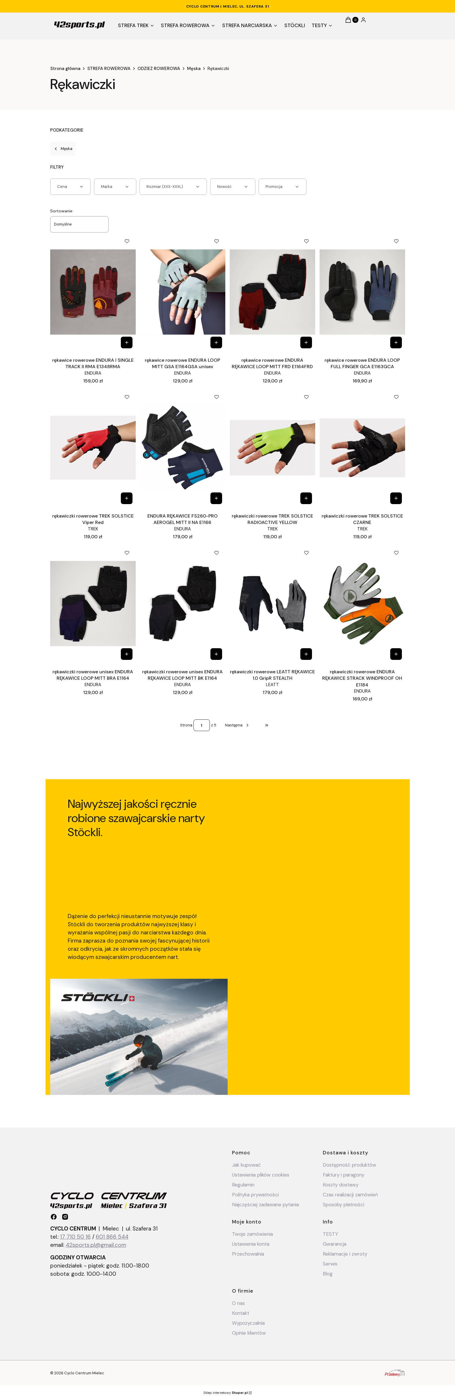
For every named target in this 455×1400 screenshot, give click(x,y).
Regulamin (243, 1184)
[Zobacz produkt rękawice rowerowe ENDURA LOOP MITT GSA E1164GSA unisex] (216, 342)
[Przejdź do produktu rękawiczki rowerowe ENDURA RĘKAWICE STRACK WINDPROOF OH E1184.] (362, 603)
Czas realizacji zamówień (350, 1194)
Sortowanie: (61, 211)
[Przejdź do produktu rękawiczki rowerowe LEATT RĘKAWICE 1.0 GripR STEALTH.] (272, 603)
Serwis (330, 1264)
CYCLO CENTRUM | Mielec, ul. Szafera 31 (227, 6)
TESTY (330, 1234)
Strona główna (65, 68)
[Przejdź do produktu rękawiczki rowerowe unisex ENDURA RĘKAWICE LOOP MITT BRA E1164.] (93, 603)
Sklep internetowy (225, 1393)
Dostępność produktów (349, 1165)
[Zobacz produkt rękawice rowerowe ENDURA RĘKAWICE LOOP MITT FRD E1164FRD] (306, 342)
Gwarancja (334, 1244)
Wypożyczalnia (248, 1323)
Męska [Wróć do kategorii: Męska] (62, 148)
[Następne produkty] (237, 725)
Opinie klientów (249, 1333)
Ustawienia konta (250, 1244)
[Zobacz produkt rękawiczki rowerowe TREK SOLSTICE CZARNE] (396, 498)
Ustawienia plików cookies (261, 1175)
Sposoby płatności (343, 1204)
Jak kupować (246, 1165)
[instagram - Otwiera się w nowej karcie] (65, 1216)
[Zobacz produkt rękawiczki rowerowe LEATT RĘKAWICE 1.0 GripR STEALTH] (306, 654)
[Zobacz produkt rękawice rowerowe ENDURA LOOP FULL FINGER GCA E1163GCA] (396, 342)
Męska (194, 68)
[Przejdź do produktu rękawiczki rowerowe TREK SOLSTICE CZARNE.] (362, 447)
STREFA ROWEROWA (108, 68)
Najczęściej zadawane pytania (265, 1204)
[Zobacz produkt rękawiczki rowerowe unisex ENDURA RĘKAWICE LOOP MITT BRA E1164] (126, 654)
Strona (186, 725)
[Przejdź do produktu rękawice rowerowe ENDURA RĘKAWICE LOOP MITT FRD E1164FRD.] (272, 292)
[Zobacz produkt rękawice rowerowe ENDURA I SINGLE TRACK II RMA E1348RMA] (126, 342)
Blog (328, 1273)
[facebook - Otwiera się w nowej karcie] (53, 1216)
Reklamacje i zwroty (345, 1254)
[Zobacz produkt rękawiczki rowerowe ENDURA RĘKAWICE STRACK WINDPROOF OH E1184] (396, 654)
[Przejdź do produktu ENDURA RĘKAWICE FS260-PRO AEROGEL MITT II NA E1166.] (182, 447)
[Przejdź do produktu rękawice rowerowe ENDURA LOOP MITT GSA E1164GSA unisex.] (182, 292)
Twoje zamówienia (252, 1234)
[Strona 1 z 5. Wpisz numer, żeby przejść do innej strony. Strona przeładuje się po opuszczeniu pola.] (201, 725)
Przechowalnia (248, 1254)
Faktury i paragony (343, 1175)
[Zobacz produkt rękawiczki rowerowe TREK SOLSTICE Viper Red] (126, 498)
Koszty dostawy (340, 1184)
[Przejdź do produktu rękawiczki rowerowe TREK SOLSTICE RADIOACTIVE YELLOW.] (272, 447)
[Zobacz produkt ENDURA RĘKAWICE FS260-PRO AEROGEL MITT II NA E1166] (216, 498)
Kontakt (240, 1313)
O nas (238, 1303)
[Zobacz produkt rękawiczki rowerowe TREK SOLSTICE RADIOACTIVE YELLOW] (306, 498)
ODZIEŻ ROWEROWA (158, 68)
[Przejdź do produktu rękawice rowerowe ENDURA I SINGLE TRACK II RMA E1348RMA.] (93, 292)
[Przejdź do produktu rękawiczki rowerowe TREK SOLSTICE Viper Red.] (93, 447)
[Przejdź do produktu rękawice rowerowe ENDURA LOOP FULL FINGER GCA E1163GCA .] (362, 292)
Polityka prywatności (255, 1194)
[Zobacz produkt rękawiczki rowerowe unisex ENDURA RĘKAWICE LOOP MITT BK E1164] (216, 654)
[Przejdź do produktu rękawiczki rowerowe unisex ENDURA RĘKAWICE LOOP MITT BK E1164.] (182, 603)
